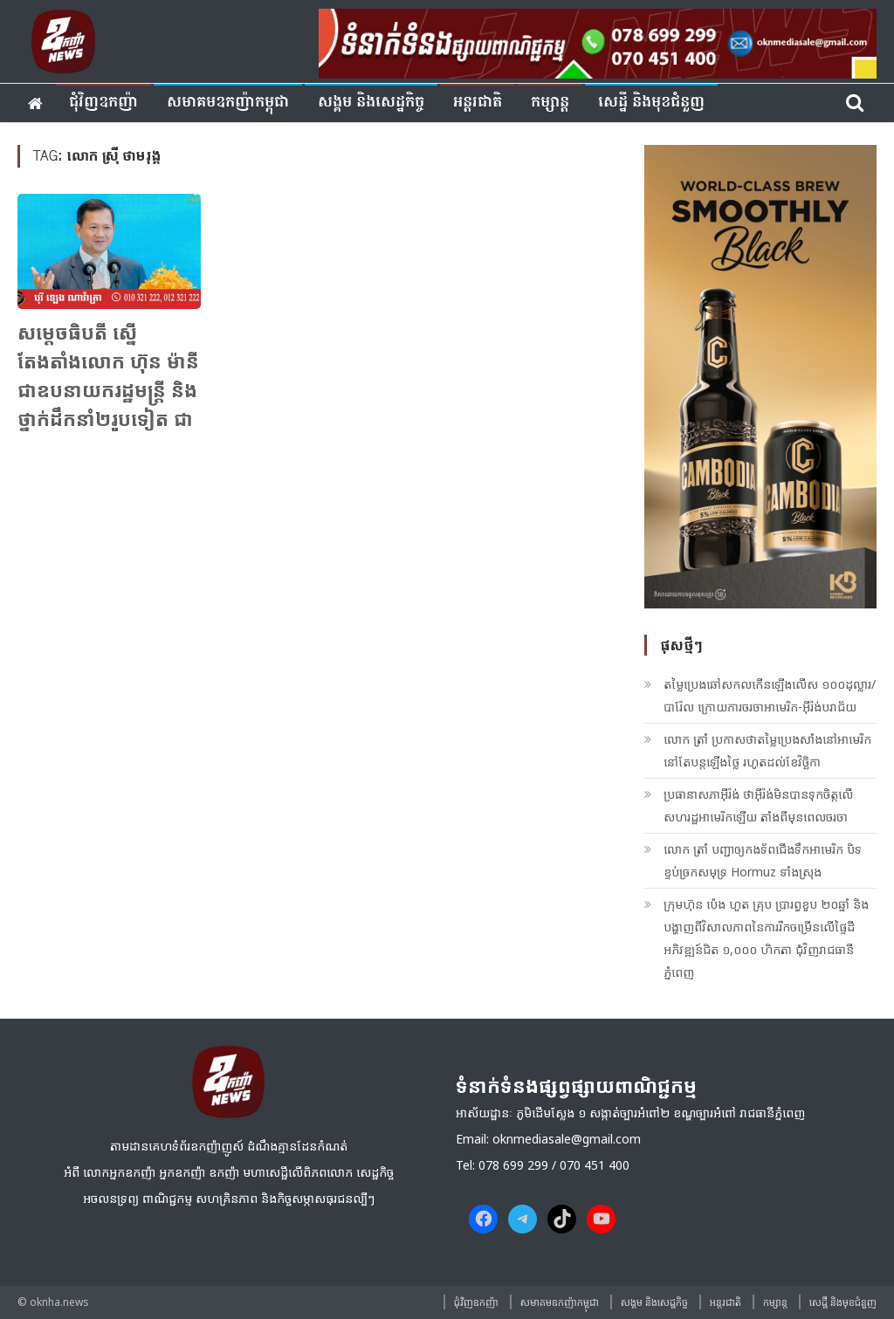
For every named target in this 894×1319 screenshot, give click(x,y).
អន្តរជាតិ (477, 102)
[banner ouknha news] (598, 41)
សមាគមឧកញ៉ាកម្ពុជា (228, 102)
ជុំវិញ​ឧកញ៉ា (103, 102)
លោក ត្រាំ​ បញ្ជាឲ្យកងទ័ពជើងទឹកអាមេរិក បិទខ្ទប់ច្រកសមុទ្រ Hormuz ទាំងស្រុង (763, 860)
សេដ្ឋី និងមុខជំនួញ (651, 102)
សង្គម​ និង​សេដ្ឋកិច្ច (371, 102)
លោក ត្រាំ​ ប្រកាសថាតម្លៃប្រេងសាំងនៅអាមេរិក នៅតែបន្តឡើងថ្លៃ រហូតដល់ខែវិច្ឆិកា (767, 750)
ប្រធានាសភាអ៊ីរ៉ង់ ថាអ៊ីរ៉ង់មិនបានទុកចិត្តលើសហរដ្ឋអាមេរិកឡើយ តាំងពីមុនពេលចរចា (758, 805)
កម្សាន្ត (550, 102)
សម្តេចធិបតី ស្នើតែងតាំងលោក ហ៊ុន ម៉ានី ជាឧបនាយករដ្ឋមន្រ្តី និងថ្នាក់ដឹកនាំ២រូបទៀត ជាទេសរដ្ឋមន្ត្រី (108, 389)
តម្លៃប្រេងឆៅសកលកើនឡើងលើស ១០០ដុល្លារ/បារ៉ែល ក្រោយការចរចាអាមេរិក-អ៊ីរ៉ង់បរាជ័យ (770, 695)
